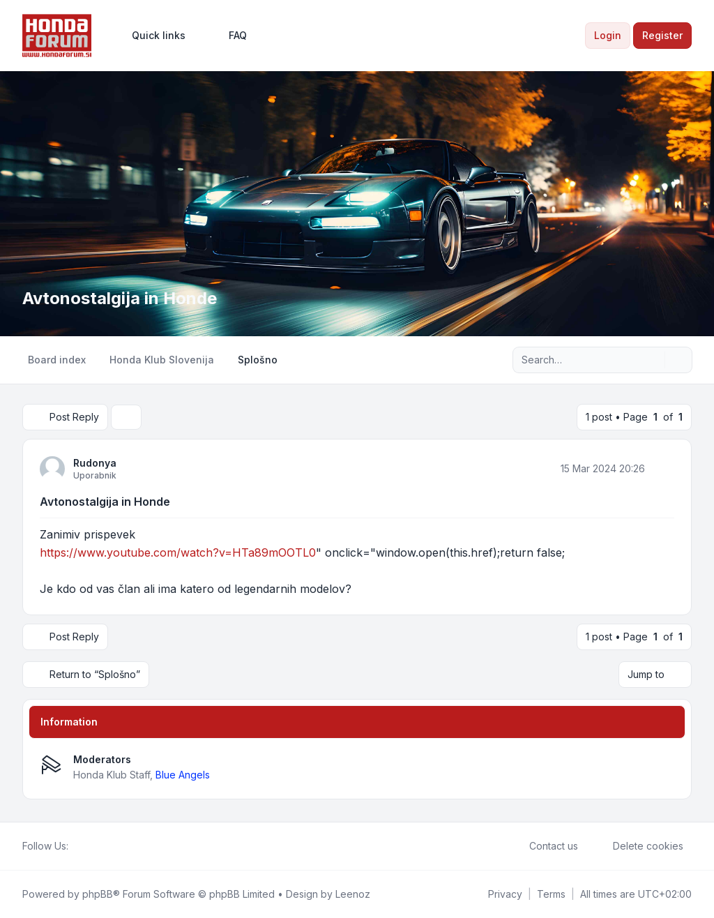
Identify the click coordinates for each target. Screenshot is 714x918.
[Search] (652, 360)
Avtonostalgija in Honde (105, 502)
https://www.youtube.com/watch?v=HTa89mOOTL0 (178, 552)
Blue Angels (182, 775)
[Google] (110, 846)
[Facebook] (76, 846)
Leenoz (352, 894)
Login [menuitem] (607, 35)
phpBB (97, 894)
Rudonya (94, 463)
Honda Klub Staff (111, 775)
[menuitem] (152, 35)
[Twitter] (88, 846)
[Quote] (662, 468)
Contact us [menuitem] (544, 846)
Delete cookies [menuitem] (639, 846)
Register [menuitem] (662, 35)
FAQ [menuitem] (229, 35)
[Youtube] (99, 846)
